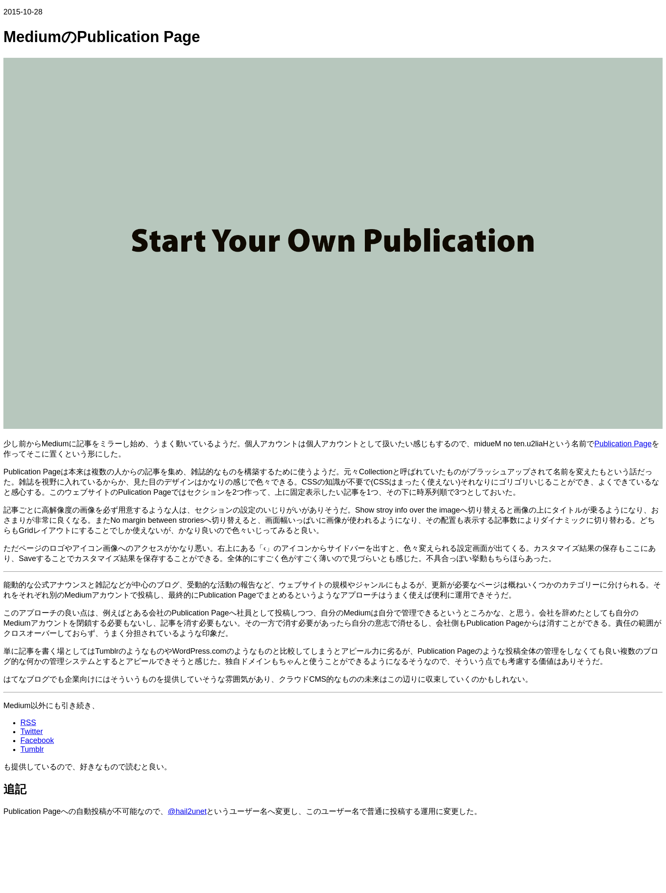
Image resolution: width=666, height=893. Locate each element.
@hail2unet (187, 811)
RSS (28, 722)
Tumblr (32, 749)
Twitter (31, 731)
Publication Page (623, 443)
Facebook (37, 740)
